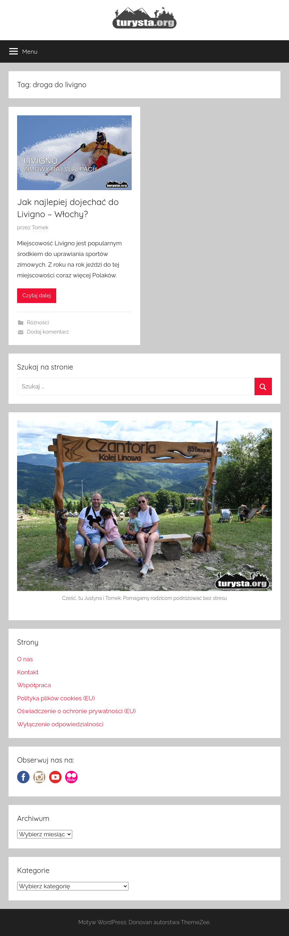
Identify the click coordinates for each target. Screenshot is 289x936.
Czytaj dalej (36, 295)
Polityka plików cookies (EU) (56, 698)
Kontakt (27, 672)
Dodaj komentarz (48, 332)
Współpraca (34, 685)
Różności (38, 322)
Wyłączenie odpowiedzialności (60, 724)
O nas (25, 659)
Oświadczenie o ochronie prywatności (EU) (76, 711)
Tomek (40, 227)
